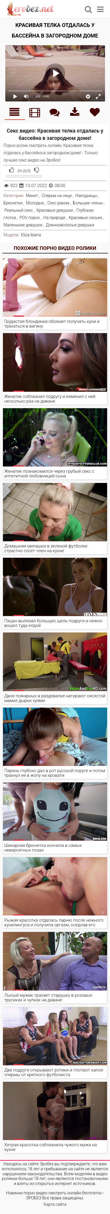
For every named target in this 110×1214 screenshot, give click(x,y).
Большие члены (88, 203)
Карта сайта (55, 1204)
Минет (32, 195)
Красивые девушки (54, 210)
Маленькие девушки (23, 225)
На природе (54, 217)
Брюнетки (13, 203)
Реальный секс (18, 210)
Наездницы (86, 195)
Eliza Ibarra (31, 235)
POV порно (30, 217)
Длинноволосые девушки (70, 225)
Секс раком (59, 203)
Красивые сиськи (85, 217)
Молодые (35, 203)
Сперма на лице (57, 195)
